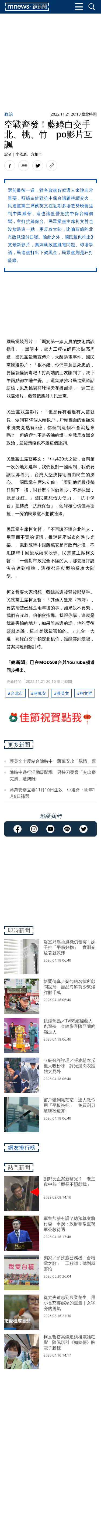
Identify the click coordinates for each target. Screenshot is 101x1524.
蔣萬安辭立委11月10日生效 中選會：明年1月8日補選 (52, 793)
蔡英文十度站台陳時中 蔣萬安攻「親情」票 (53, 761)
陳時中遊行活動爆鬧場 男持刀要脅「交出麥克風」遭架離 (53, 775)
